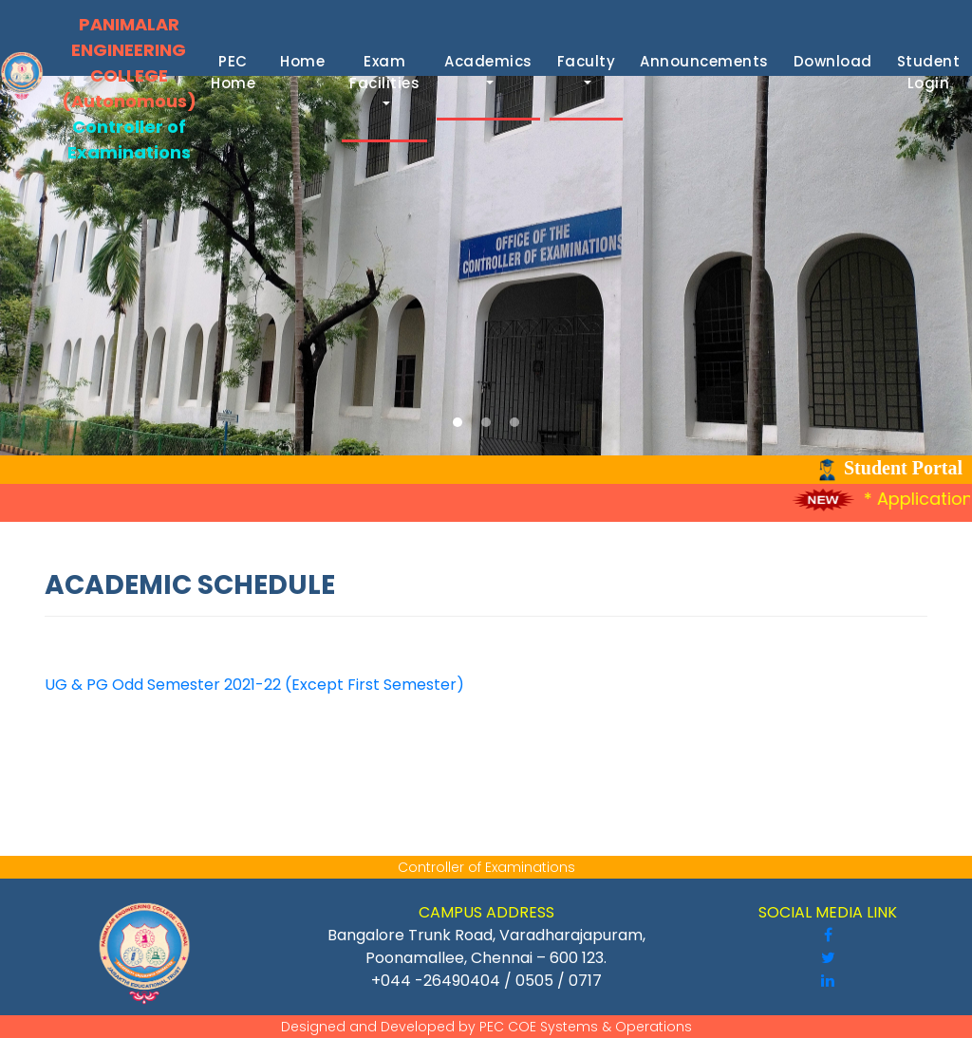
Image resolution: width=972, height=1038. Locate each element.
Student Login (932, 72)
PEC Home (237, 72)
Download (837, 61)
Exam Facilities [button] (384, 72)
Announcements (708, 61)
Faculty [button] (586, 61)
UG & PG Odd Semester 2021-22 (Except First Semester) (254, 684)
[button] (457, 422)
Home (306, 61)
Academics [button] (488, 61)
